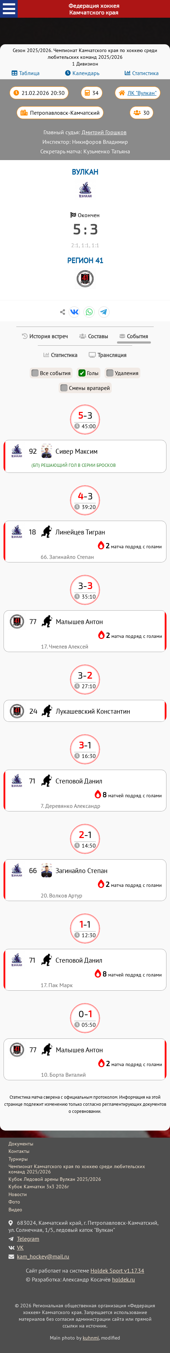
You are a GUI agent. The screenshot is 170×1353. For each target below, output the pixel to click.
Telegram (28, 1238)
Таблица (29, 73)
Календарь (85, 73)
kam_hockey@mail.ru (43, 1256)
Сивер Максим (76, 451)
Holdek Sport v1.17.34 (117, 1270)
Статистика (145, 73)
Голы (88, 373)
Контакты (18, 1151)
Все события (51, 373)
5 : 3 (85, 228)
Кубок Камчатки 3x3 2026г (38, 1186)
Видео (15, 1209)
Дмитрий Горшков (104, 132)
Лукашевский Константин (93, 711)
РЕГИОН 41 (85, 260)
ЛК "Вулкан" (142, 93)
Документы (20, 1143)
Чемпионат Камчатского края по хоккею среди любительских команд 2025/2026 (76, 1169)
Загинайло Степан (81, 870)
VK (20, 1247)
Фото (14, 1201)
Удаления (122, 373)
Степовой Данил (78, 960)
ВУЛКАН (85, 172)
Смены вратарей (85, 387)
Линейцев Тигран (80, 531)
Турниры (18, 1158)
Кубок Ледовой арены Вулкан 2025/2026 (54, 1179)
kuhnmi (91, 1337)
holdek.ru (123, 1279)
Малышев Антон (79, 1049)
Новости (17, 1194)
